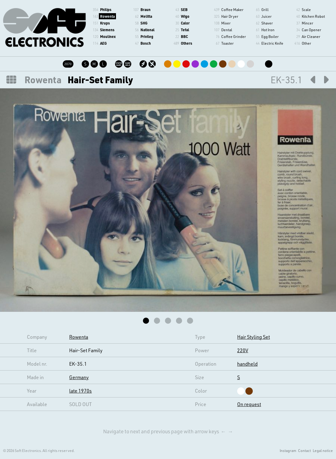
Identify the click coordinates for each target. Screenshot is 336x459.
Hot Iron (267, 29)
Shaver (267, 23)
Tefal (185, 29)
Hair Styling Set (253, 337)
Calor (185, 23)
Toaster (227, 43)
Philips (105, 9)
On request (249, 404)
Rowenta (107, 16)
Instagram (288, 450)
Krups (105, 23)
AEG (103, 43)
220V (242, 350)
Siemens (107, 29)
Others (186, 43)
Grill (265, 9)
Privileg (146, 36)
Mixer (226, 23)
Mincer (307, 23)
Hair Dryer (229, 16)
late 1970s (80, 390)
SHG (143, 23)
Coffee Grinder (233, 36)
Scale (306, 9)
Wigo (185, 16)
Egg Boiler (270, 36)
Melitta (146, 16)
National (147, 29)
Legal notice (323, 450)
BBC (184, 36)
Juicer (266, 16)
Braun (145, 9)
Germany (79, 377)
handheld (247, 363)
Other (306, 43)
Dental (226, 29)
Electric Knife (272, 43)
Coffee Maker (232, 9)
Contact (304, 450)
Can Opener (311, 29)
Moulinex (108, 36)
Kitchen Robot (313, 16)
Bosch (145, 43)
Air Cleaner (311, 36)
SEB (184, 9)
